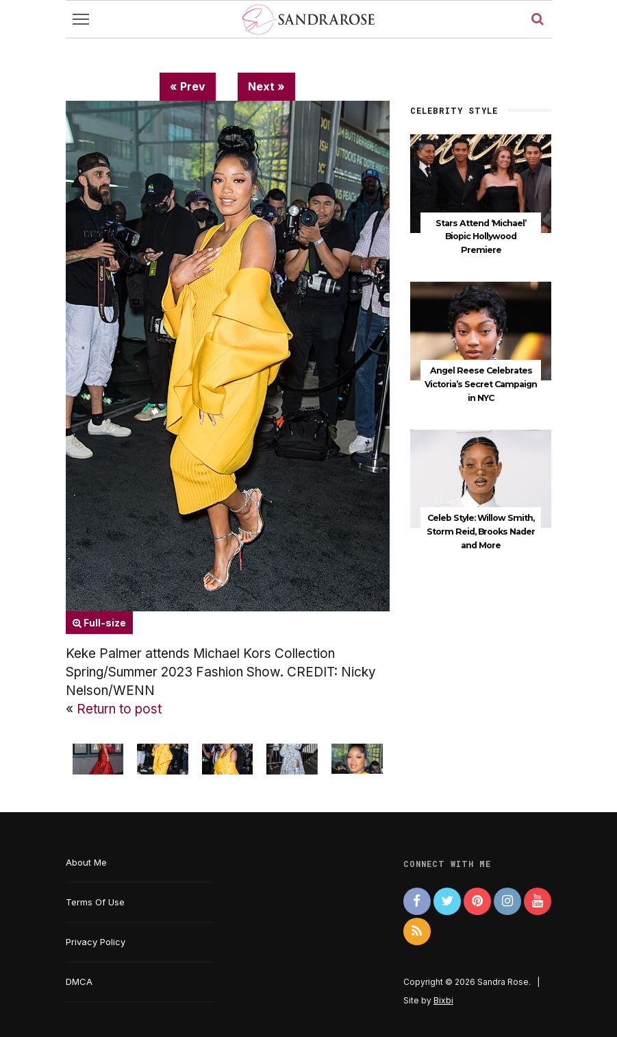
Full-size (99, 623)
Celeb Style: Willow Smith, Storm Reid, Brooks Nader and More (481, 531)
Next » (266, 86)
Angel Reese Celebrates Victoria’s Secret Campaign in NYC (481, 384)
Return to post (119, 709)
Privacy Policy (95, 941)
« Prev (187, 86)
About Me (86, 862)
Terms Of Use (95, 901)
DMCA (79, 981)
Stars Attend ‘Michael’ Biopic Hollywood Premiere (481, 237)
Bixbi (443, 1000)
